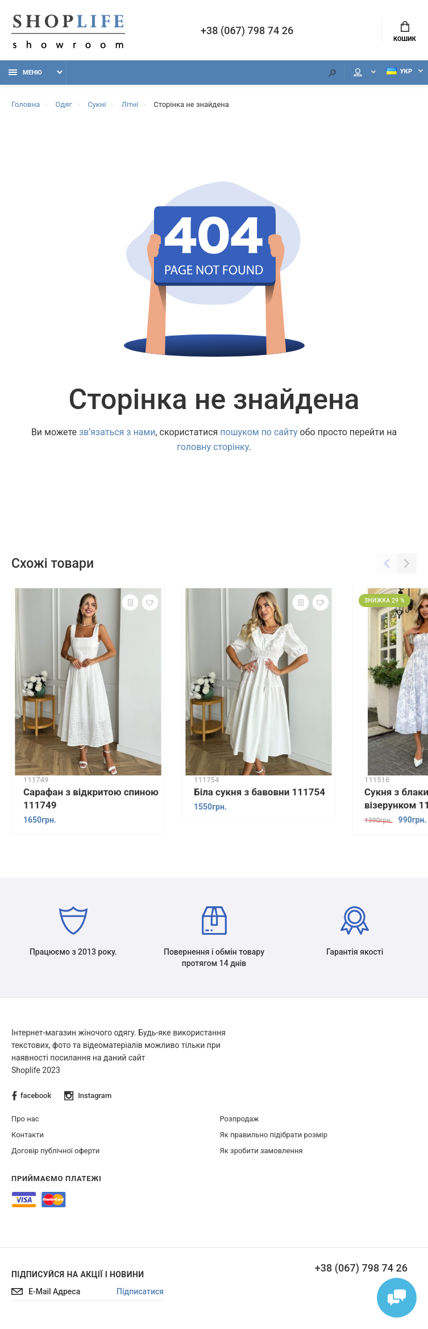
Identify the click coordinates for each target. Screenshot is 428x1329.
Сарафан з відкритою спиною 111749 (91, 798)
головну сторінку (212, 446)
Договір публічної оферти (55, 1150)
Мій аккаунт (358, 72)
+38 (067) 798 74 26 (247, 30)
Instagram (87, 1096)
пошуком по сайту (258, 432)
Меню (25, 72)
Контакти (27, 1134)
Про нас (25, 1119)
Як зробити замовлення (261, 1150)
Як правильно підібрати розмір (273, 1134)
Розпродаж (239, 1119)
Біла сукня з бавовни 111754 (259, 792)
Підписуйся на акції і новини (77, 1274)
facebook (31, 1096)
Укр (399, 71)
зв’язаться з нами (117, 432)
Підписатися (140, 1291)
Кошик (404, 32)
